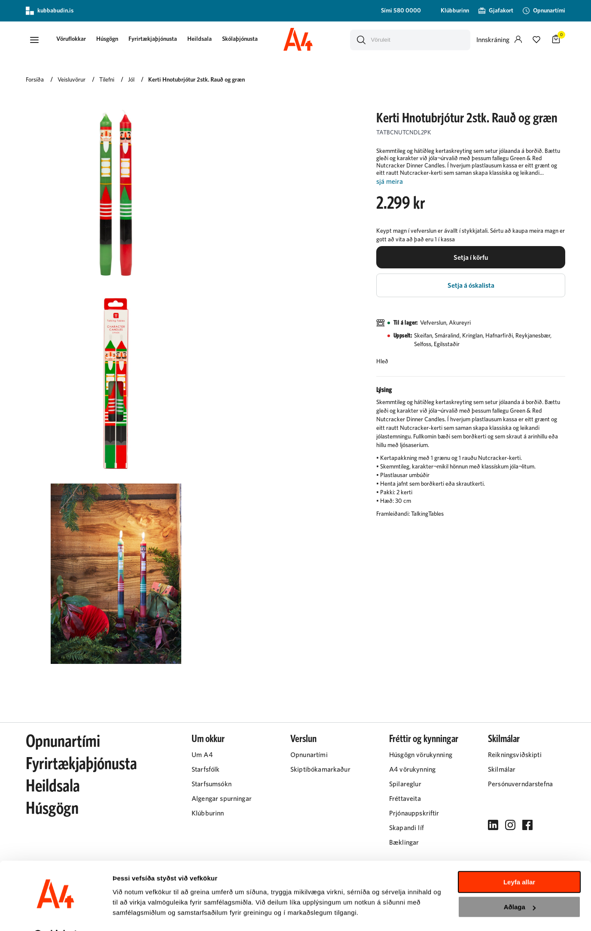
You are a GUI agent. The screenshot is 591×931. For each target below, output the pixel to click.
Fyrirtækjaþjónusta (155, 40)
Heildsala (201, 40)
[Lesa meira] (470, 182)
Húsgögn (109, 40)
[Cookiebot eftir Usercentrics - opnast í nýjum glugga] (55, 914)
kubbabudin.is (49, 10)
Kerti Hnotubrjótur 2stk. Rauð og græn (196, 80)
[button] (34, 40)
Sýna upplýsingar (140, 914)
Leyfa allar (519, 860)
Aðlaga (520, 884)
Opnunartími (63, 742)
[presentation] (73, 40)
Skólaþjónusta (242, 40)
